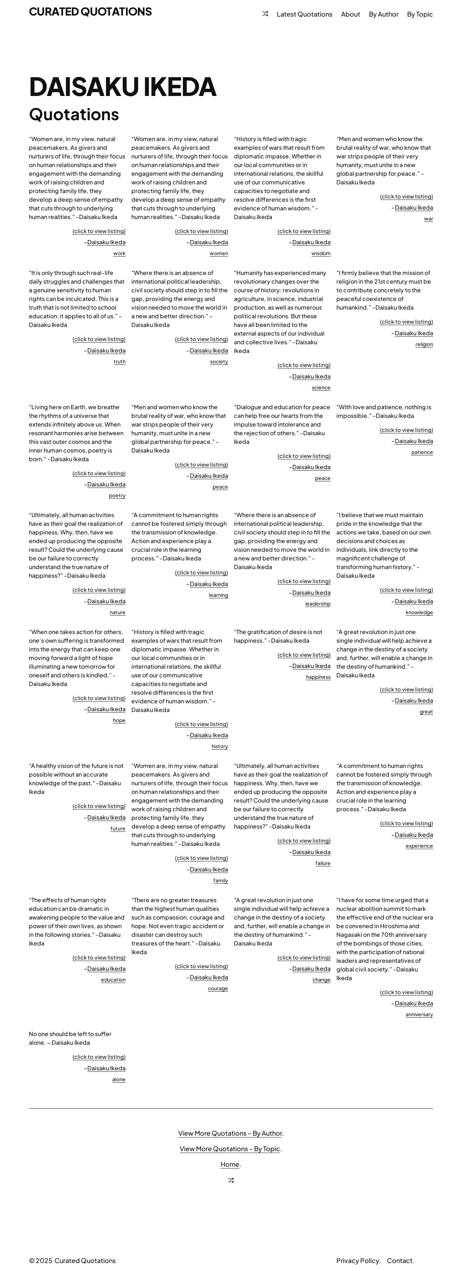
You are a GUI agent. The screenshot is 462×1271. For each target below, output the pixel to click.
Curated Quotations (90, 11)
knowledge (419, 612)
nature (118, 612)
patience (422, 452)
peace (220, 486)
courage (218, 988)
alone (119, 1079)
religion (424, 344)
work (119, 253)
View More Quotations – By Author (230, 1133)
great (426, 711)
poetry (117, 495)
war (428, 218)
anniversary (419, 1014)
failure (323, 863)
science (321, 387)
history (220, 746)
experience (419, 845)
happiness (318, 676)
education (113, 979)
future (118, 828)
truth (120, 361)
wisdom (321, 253)
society (219, 361)
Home (230, 1164)
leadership (318, 603)
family (220, 880)
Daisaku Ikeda (106, 242)
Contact (400, 1260)
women (219, 253)
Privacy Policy (357, 1260)
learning (218, 594)
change (322, 979)
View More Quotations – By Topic (230, 1148)
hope (119, 720)
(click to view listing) (99, 230)
